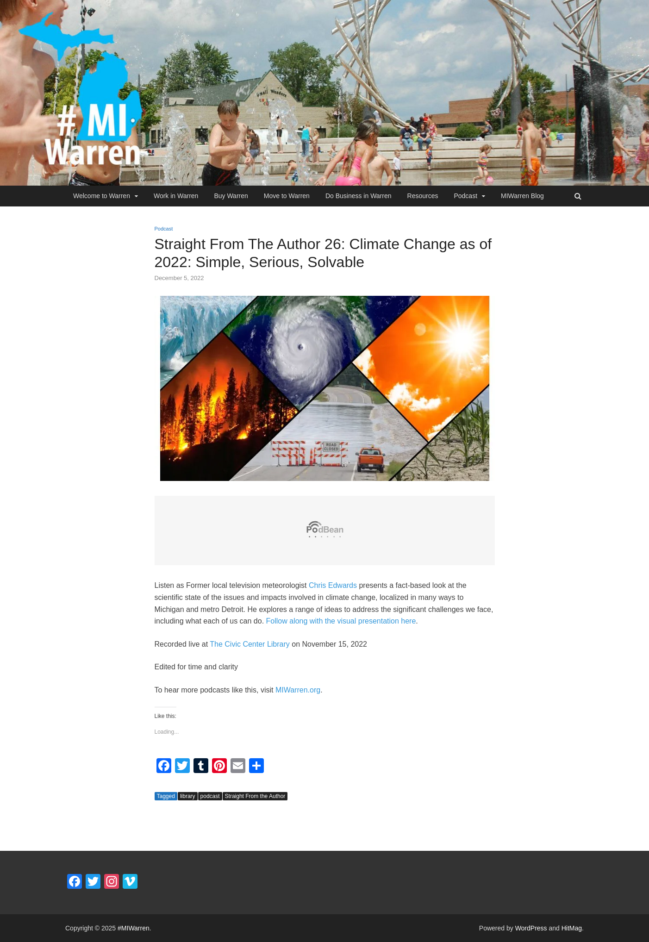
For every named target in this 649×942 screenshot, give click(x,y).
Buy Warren (231, 196)
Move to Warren (287, 196)
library (187, 796)
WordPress (531, 928)
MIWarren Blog (522, 196)
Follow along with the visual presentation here (341, 621)
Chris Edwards (333, 585)
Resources (422, 196)
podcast (210, 796)
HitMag (572, 928)
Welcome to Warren (101, 196)
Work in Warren (176, 196)
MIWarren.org (297, 690)
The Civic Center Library (250, 644)
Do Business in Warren (358, 196)
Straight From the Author (255, 796)
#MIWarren (134, 928)
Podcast (465, 196)
